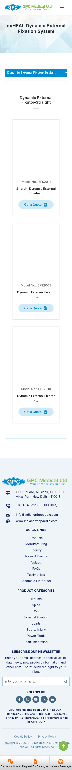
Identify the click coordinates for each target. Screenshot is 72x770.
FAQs (36, 568)
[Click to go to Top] (63, 746)
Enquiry (36, 550)
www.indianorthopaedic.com (36, 521)
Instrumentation (36, 642)
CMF (36, 611)
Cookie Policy (23, 736)
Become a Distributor (36, 581)
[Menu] (62, 7)
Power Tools (36, 636)
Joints (36, 623)
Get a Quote (36, 205)
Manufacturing (36, 544)
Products (36, 538)
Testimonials (36, 575)
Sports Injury (36, 629)
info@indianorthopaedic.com (37, 515)
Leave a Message (60, 766)
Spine (36, 605)
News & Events (36, 556)
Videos (36, 562)
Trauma (36, 599)
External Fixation (36, 617)
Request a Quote (10, 766)
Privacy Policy (47, 736)
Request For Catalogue (35, 766)
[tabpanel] (36, 263)
